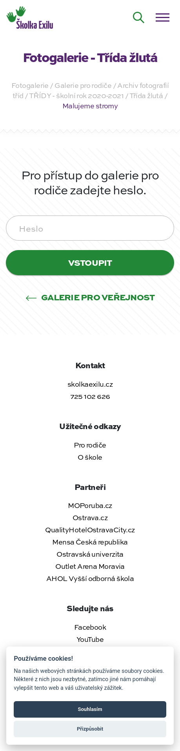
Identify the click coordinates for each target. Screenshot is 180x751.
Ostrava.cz (90, 517)
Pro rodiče (90, 445)
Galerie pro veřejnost (90, 297)
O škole (90, 457)
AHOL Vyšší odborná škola (90, 578)
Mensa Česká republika (89, 542)
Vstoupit (90, 262)
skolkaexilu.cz (90, 384)
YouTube (90, 639)
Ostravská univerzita (90, 554)
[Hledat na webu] (139, 17)
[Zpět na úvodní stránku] (30, 16)
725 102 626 (90, 396)
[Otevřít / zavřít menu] (162, 17)
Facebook (90, 627)
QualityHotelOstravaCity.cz (90, 529)
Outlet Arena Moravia (90, 566)
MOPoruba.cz (90, 505)
